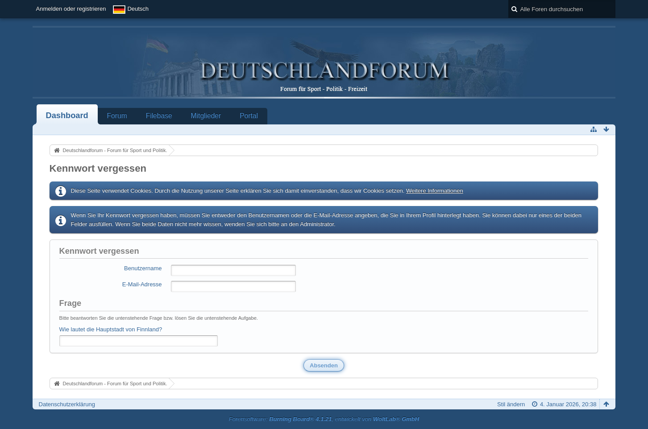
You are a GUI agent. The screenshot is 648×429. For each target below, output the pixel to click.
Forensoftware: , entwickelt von (324, 419)
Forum (117, 116)
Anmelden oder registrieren (71, 8)
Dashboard (67, 115)
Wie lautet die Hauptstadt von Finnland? (110, 329)
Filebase (159, 116)
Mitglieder (206, 116)
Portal (249, 116)
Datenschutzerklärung (67, 404)
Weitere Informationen (434, 190)
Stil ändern (511, 404)
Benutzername (143, 268)
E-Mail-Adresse (142, 284)
